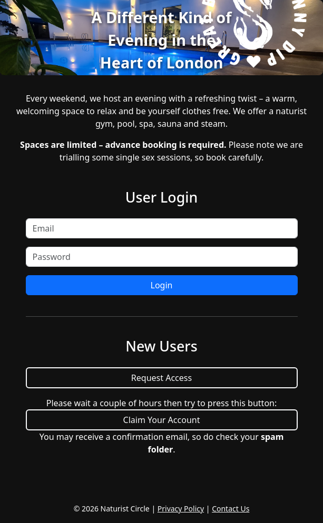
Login (162, 285)
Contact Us (230, 509)
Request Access (161, 378)
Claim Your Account (161, 420)
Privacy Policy (181, 509)
